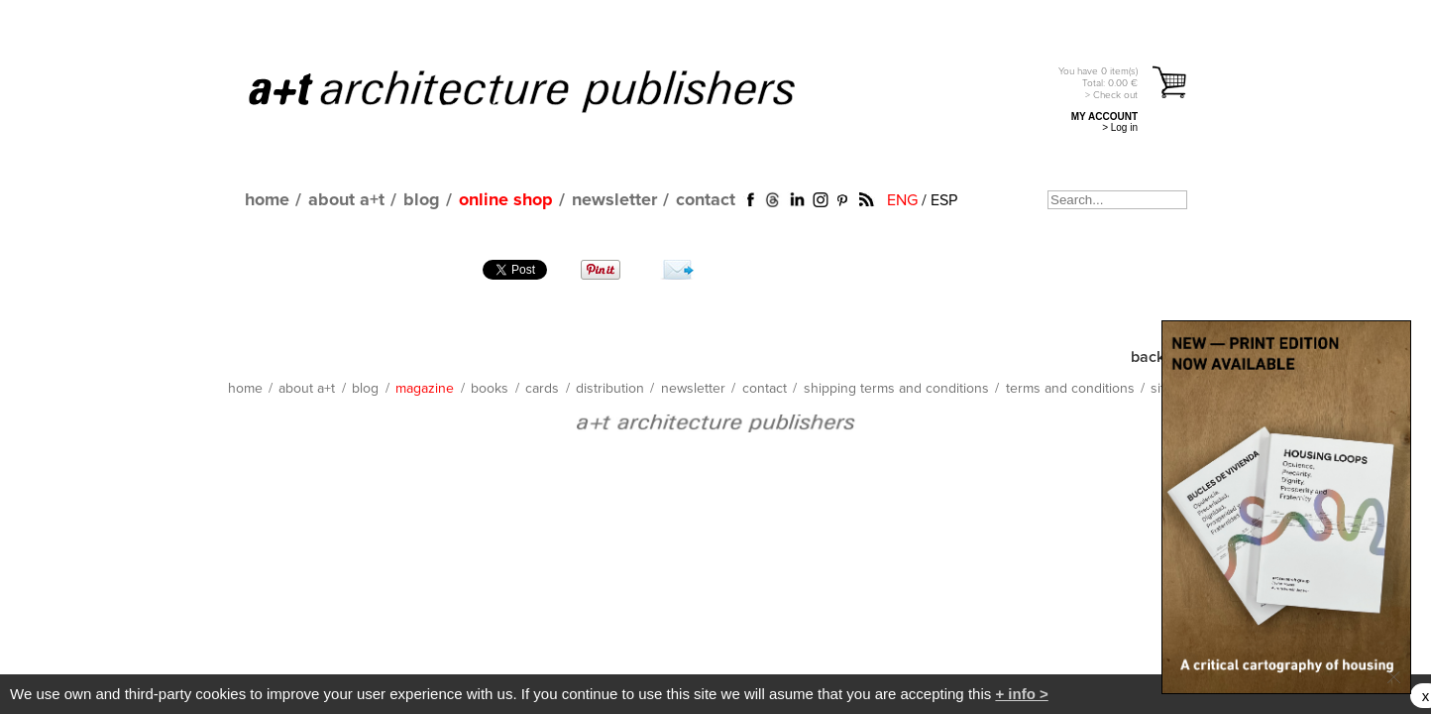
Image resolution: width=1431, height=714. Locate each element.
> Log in (1120, 127)
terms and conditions (1070, 389)
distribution (610, 389)
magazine (424, 389)
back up (1158, 357)
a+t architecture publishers (546, 90)
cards (542, 389)
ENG (902, 200)
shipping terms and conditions (896, 389)
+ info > (1021, 693)
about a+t (346, 200)
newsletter (614, 200)
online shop (506, 200)
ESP (944, 200)
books (489, 389)
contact (705, 200)
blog (421, 200)
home (267, 200)
